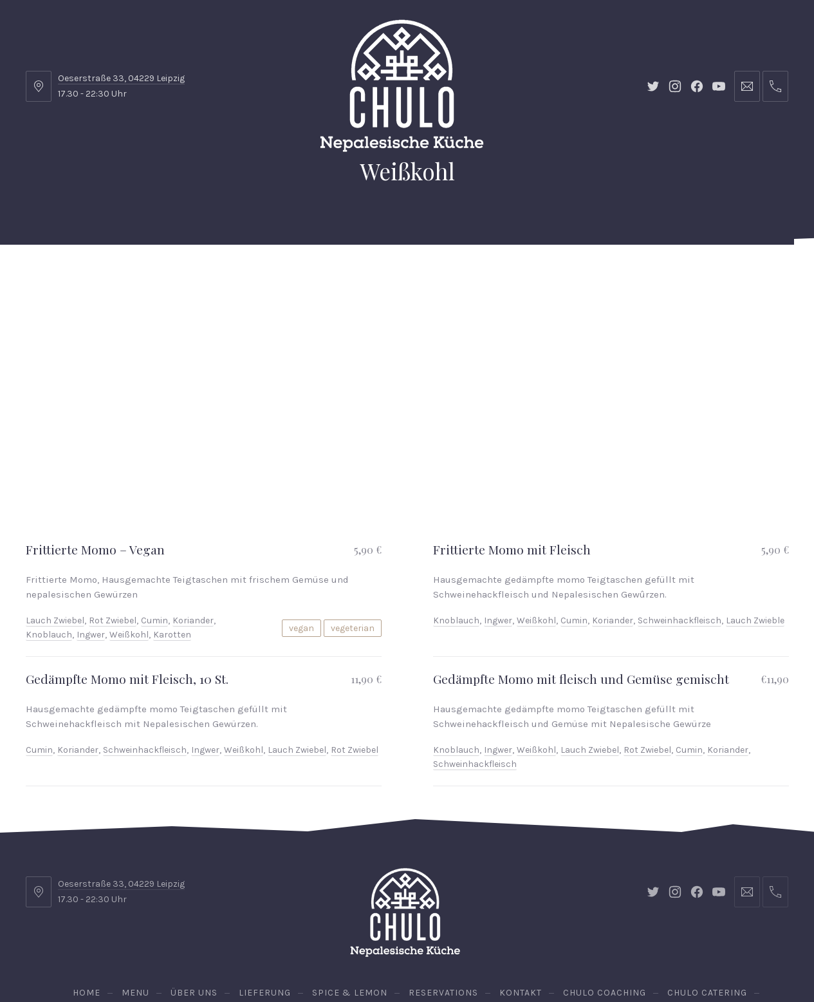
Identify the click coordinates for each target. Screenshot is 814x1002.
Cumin (154, 518)
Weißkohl (129, 532)
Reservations (740, 276)
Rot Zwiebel (112, 518)
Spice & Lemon (340, 276)
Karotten (172, 532)
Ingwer (91, 532)
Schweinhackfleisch (679, 518)
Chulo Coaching (516, 276)
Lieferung (250, 276)
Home (54, 276)
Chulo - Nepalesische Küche (404, 955)
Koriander (193, 518)
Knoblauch (49, 532)
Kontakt (426, 276)
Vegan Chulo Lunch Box (407, 341)
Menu (109, 276)
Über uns (173, 276)
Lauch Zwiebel (55, 518)
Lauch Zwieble (755, 518)
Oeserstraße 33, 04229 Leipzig (121, 78)
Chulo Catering (625, 276)
